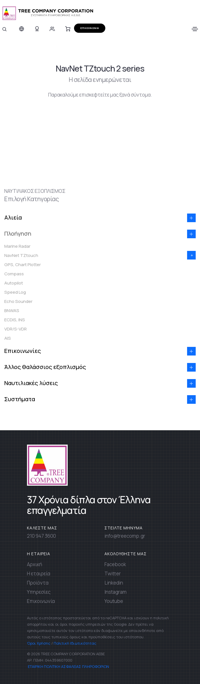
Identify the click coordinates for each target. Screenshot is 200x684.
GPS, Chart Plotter (22, 265)
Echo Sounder (18, 301)
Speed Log (15, 292)
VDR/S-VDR (15, 329)
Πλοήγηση (17, 233)
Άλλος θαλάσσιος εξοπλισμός (45, 367)
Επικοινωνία (41, 601)
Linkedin (113, 582)
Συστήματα (19, 399)
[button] (191, 218)
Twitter (112, 573)
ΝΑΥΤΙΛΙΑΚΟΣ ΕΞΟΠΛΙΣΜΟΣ (34, 191)
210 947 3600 (41, 536)
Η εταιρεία (38, 573)
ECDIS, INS (14, 320)
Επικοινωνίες (22, 351)
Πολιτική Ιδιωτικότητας (75, 643)
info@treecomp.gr (124, 536)
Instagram (115, 592)
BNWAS (11, 311)
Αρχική (34, 564)
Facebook (115, 564)
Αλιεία (13, 217)
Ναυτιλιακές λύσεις (31, 383)
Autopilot (13, 283)
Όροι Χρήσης (39, 643)
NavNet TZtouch (21, 255)
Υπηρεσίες (39, 592)
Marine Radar (17, 246)
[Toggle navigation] (195, 29)
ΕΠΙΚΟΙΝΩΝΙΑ (89, 28)
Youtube (113, 601)
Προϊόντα (37, 582)
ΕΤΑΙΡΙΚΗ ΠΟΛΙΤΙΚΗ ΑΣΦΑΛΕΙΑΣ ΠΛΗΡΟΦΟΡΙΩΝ (68, 666)
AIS (7, 338)
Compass (14, 274)
